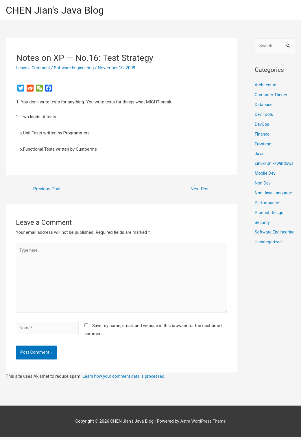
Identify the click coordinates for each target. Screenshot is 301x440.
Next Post (202, 189)
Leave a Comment (33, 68)
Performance (267, 202)
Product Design (269, 212)
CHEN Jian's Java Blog (56, 10)
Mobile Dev (265, 173)
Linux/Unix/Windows (275, 163)
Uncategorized (268, 250)
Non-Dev (263, 183)
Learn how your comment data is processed (125, 379)
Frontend (263, 144)
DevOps (262, 124)
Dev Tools (264, 114)
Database (264, 104)
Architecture (266, 85)
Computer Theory (271, 95)
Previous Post (45, 189)
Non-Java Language (274, 193)
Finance (262, 134)
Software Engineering (75, 68)
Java (259, 153)
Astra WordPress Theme (203, 424)
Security (262, 222)
